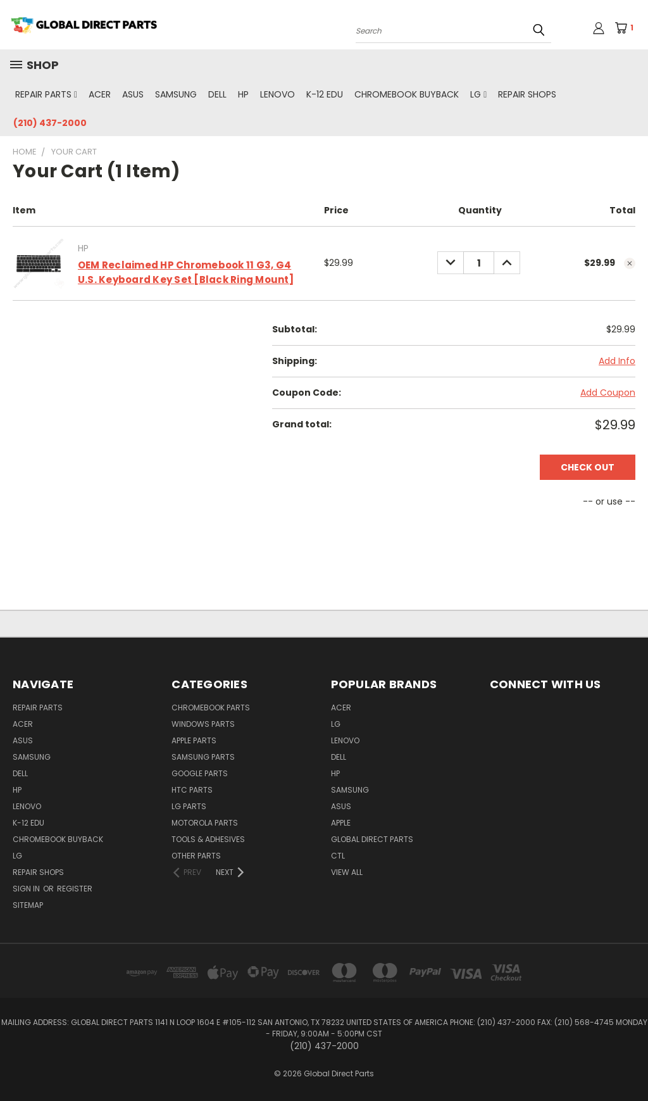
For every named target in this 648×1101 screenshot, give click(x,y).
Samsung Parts (203, 757)
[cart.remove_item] (629, 263)
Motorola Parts (204, 822)
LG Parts (188, 806)
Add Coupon (607, 392)
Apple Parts (193, 740)
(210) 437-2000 (50, 122)
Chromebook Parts (210, 707)
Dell (217, 94)
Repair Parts (46, 94)
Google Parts (199, 773)
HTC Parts (192, 789)
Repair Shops (527, 94)
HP (243, 94)
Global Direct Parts (372, 839)
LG (478, 94)
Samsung (176, 94)
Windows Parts (203, 724)
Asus (133, 94)
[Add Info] (617, 361)
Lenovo (277, 94)
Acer (100, 94)
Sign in (27, 888)
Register (74, 888)
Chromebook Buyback (406, 94)
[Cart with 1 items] (628, 28)
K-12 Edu (324, 94)
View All (347, 872)
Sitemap (28, 905)
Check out (587, 467)
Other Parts (196, 855)
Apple (341, 822)
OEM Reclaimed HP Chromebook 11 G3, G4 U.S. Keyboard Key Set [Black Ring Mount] (186, 272)
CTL (338, 855)
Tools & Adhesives (208, 839)
